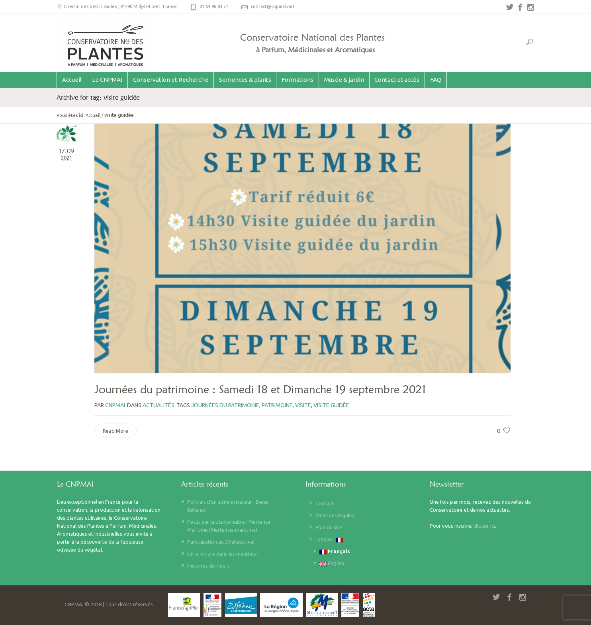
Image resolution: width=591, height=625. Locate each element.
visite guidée (331, 405)
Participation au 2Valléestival (220, 541)
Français (334, 551)
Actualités (158, 405)
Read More (115, 431)
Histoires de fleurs (208, 565)
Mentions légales (334, 515)
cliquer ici (484, 525)
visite (303, 405)
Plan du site (328, 527)
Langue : (329, 539)
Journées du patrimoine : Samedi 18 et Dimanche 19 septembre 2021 (260, 389)
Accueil (93, 115)
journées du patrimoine (225, 405)
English (331, 563)
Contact (324, 503)
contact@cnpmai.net (273, 6)
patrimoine (277, 405)
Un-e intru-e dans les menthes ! (222, 553)
